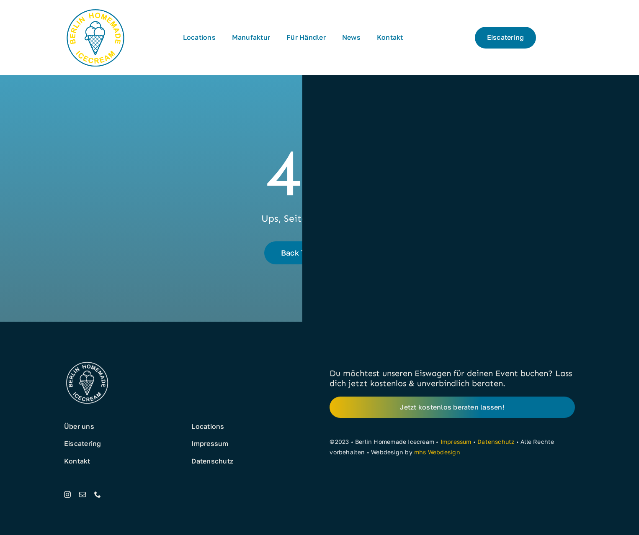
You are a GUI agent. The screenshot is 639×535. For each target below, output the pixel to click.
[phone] (97, 496)
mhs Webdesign (437, 454)
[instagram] (67, 496)
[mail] (82, 496)
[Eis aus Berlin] (95, 9)
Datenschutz (495, 444)
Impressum (456, 444)
